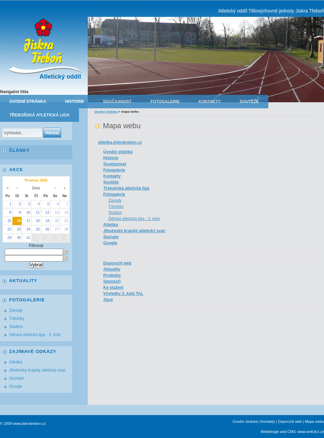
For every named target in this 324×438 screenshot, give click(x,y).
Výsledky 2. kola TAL (123, 293)
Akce (108, 299)
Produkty (112, 275)
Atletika (110, 224)
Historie (74, 101)
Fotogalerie (165, 101)
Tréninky (116, 206)
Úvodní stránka (27, 101)
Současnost (117, 101)
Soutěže (249, 101)
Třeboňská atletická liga (39, 115)
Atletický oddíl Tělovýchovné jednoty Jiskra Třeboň (271, 10)
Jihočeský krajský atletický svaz (134, 230)
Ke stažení (113, 287)
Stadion (115, 212)
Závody (115, 200)
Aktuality (111, 269)
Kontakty (209, 101)
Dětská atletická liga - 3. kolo (134, 218)
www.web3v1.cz (311, 432)
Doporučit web (117, 263)
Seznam (110, 237)
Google (110, 243)
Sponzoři (111, 281)
